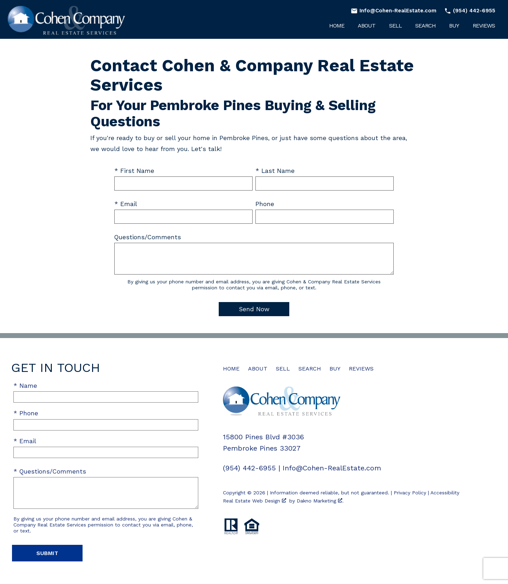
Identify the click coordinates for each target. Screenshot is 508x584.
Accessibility (444, 492)
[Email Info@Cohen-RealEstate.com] (393, 10)
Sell (395, 26)
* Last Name (275, 170)
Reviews (484, 26)
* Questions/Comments (49, 471)
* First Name (134, 170)
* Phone (25, 413)
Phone (264, 203)
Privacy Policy (410, 492)
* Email (125, 203)
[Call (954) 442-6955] (468, 10)
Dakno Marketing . (320, 501)
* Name (25, 385)
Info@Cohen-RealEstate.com (332, 468)
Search (425, 26)
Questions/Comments (147, 237)
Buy (454, 26)
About (366, 26)
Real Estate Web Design (254, 501)
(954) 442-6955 (249, 468)
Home (336, 26)
